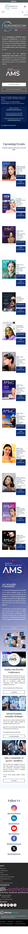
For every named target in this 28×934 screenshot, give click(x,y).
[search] (11, 12)
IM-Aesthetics (11, 37)
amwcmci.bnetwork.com (14, 120)
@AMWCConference (14, 844)
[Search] (23, 12)
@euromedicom (14, 823)
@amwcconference (14, 813)
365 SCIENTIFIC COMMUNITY (14, 89)
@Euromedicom (14, 834)
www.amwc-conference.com (14, 109)
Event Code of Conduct (20, 923)
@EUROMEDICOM (14, 854)
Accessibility (3, 921)
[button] (14, 627)
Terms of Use (20, 921)
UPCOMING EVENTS (14, 84)
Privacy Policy (11, 921)
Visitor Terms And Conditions (7, 923)
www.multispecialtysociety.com (14, 114)
